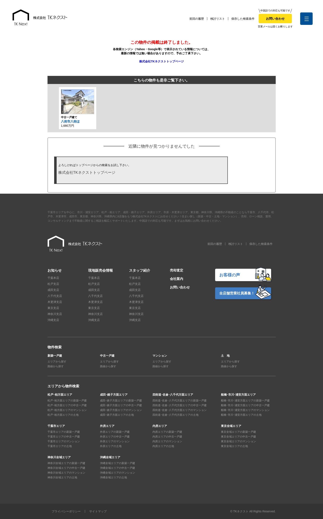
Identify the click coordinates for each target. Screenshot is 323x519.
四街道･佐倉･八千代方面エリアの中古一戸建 (179, 405)
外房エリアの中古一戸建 (115, 436)
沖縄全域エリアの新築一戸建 (117, 463)
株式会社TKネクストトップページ (161, 61)
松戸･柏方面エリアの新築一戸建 (67, 400)
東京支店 (53, 308)
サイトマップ (98, 511)
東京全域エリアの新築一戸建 (238, 431)
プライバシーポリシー (66, 511)
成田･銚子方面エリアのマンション (121, 410)
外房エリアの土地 (111, 446)
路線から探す (56, 366)
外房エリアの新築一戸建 (115, 431)
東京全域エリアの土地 (234, 446)
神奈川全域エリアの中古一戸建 (66, 467)
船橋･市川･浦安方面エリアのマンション (245, 410)
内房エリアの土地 (163, 446)
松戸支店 (53, 284)
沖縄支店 (53, 320)
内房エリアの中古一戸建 (167, 436)
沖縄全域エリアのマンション (117, 472)
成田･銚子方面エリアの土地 (117, 414)
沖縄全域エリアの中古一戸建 (117, 467)
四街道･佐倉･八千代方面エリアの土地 (175, 414)
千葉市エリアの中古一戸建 (64, 436)
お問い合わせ (275, 18)
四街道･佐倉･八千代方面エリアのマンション (179, 410)
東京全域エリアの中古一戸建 (238, 436)
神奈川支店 (55, 314)
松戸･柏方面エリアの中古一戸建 (67, 405)
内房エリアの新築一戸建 (167, 431)
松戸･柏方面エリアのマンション (67, 410)
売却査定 (176, 270)
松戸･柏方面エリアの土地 (63, 414)
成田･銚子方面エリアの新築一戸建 (121, 400)
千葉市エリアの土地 (60, 446)
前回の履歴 (196, 18)
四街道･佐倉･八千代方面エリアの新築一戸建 (179, 400)
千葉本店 (53, 278)
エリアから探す (57, 361)
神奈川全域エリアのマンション (66, 472)
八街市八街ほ (70, 121)
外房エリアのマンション (115, 441)
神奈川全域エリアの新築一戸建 (66, 463)
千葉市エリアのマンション (64, 441)
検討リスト (217, 18)
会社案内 (176, 279)
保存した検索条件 (243, 18)
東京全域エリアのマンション (238, 441)
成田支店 (53, 290)
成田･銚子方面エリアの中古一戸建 (121, 405)
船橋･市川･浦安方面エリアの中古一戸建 (245, 405)
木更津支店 (55, 302)
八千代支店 (55, 296)
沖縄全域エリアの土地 (113, 477)
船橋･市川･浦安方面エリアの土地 (241, 414)
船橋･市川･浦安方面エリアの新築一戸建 (245, 400)
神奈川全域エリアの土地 (62, 477)
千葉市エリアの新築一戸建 (64, 431)
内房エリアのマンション (167, 441)
